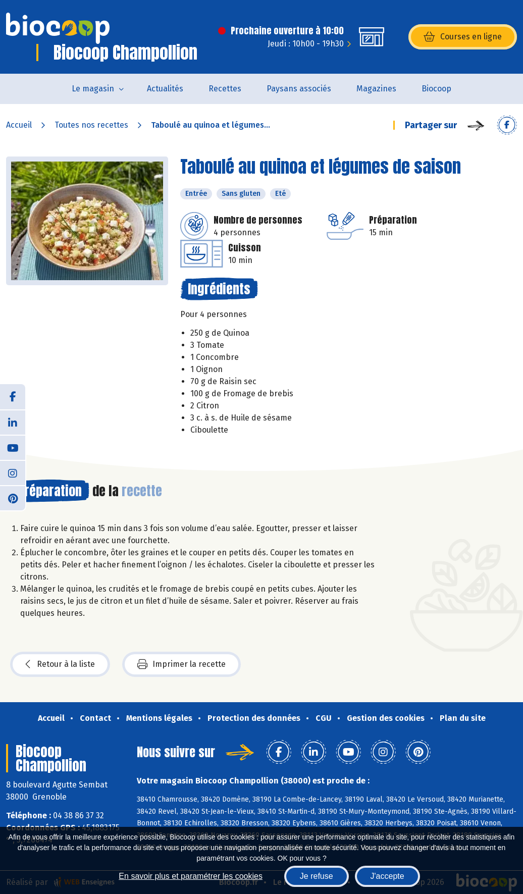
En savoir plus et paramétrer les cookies (191, 876)
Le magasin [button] (93, 88)
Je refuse (316, 876)
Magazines (376, 88)
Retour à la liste (60, 664)
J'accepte (387, 876)
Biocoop (436, 88)
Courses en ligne (463, 37)
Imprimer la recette (181, 664)
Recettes (224, 88)
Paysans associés (299, 88)
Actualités (165, 88)
